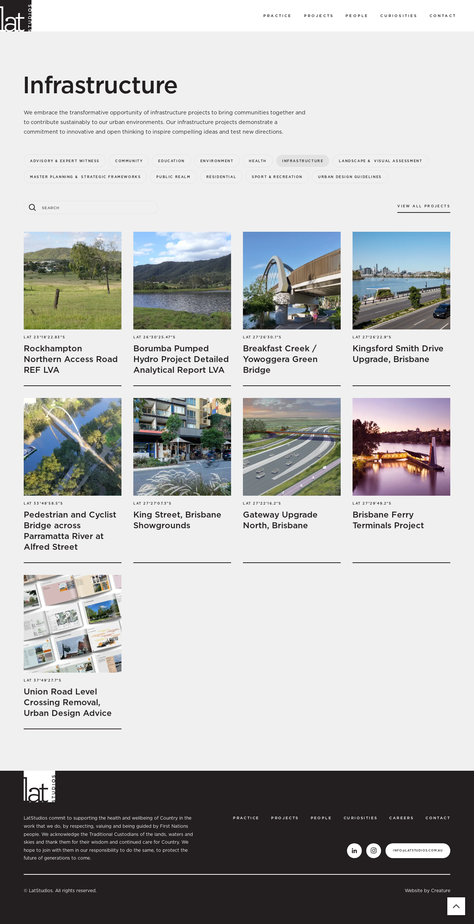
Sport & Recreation (277, 177)
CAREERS (401, 818)
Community (129, 161)
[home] (15, 15)
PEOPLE (357, 15)
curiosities (398, 15)
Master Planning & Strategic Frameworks (85, 177)
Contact (443, 15)
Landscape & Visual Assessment (380, 161)
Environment (217, 161)
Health (258, 161)
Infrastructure (302, 161)
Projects (319, 15)
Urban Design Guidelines (350, 177)
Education (171, 161)
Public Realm (173, 177)
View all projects (423, 206)
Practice (277, 15)
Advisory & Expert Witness (65, 161)
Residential (221, 177)
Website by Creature (427, 890)
